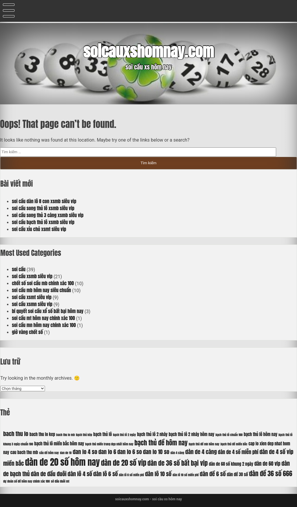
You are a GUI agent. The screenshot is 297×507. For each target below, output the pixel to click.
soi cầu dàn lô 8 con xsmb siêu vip (44, 201)
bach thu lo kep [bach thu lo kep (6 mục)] (42, 434)
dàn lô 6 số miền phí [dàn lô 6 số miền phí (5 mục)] (131, 474)
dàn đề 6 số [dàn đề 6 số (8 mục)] (213, 473)
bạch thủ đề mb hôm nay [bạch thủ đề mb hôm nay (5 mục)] (204, 444)
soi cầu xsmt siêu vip (32, 297)
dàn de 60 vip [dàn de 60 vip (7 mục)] (267, 463)
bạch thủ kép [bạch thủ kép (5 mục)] (84, 434)
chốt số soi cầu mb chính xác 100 (43, 283)
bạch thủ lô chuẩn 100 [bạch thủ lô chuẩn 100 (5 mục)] (228, 434)
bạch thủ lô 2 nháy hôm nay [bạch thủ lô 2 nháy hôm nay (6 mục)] (191, 434)
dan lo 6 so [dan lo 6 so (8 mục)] (129, 451)
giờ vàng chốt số (27, 332)
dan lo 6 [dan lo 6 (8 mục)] (107, 451)
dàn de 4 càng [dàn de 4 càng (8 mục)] (201, 451)
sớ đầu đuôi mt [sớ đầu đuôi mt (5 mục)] (60, 481)
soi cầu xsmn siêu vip (32, 304)
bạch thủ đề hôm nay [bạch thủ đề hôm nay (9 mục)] (161, 442)
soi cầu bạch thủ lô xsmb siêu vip (43, 222)
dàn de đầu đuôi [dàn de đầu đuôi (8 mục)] (48, 473)
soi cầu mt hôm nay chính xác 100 (43, 318)
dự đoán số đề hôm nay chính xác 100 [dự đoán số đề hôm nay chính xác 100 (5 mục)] (26, 481)
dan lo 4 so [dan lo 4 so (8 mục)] (85, 451)
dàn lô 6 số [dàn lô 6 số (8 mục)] (105, 473)
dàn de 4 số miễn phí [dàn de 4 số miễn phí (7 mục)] (238, 452)
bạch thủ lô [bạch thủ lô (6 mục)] (102, 434)
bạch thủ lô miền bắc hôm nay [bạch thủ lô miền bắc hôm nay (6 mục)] (59, 443)
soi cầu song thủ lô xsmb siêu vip (43, 208)
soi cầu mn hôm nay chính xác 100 (44, 325)
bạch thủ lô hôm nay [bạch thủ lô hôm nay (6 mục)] (260, 434)
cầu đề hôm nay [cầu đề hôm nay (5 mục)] (49, 452)
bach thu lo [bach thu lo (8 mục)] (15, 433)
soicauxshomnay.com (148, 51)
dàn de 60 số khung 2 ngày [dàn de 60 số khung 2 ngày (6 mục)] (231, 464)
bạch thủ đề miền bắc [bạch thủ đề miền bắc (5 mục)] (233, 444)
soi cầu (19, 269)
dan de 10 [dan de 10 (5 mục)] (66, 452)
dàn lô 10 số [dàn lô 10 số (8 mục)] (158, 473)
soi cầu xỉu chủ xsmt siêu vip (39, 229)
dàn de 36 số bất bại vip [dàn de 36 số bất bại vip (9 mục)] (177, 463)
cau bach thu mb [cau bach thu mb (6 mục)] (24, 452)
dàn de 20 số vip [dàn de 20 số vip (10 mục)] (123, 463)
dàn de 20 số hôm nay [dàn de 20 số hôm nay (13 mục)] (62, 462)
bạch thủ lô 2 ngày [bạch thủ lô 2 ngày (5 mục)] (124, 434)
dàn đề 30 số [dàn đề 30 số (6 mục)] (237, 474)
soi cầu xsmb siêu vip (32, 276)
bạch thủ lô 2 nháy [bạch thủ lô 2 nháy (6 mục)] (152, 434)
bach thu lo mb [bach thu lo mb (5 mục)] (65, 434)
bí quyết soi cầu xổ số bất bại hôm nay (48, 311)
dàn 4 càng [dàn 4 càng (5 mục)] (177, 452)
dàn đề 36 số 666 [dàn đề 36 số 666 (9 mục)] (270, 473)
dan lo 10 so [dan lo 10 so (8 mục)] (156, 451)
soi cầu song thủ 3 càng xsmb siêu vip (48, 215)
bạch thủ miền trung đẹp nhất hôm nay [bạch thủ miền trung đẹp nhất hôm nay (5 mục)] (109, 444)
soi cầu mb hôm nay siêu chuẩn (41, 290)
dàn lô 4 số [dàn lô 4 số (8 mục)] (80, 473)
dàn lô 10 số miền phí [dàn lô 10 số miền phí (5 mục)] (186, 474)
